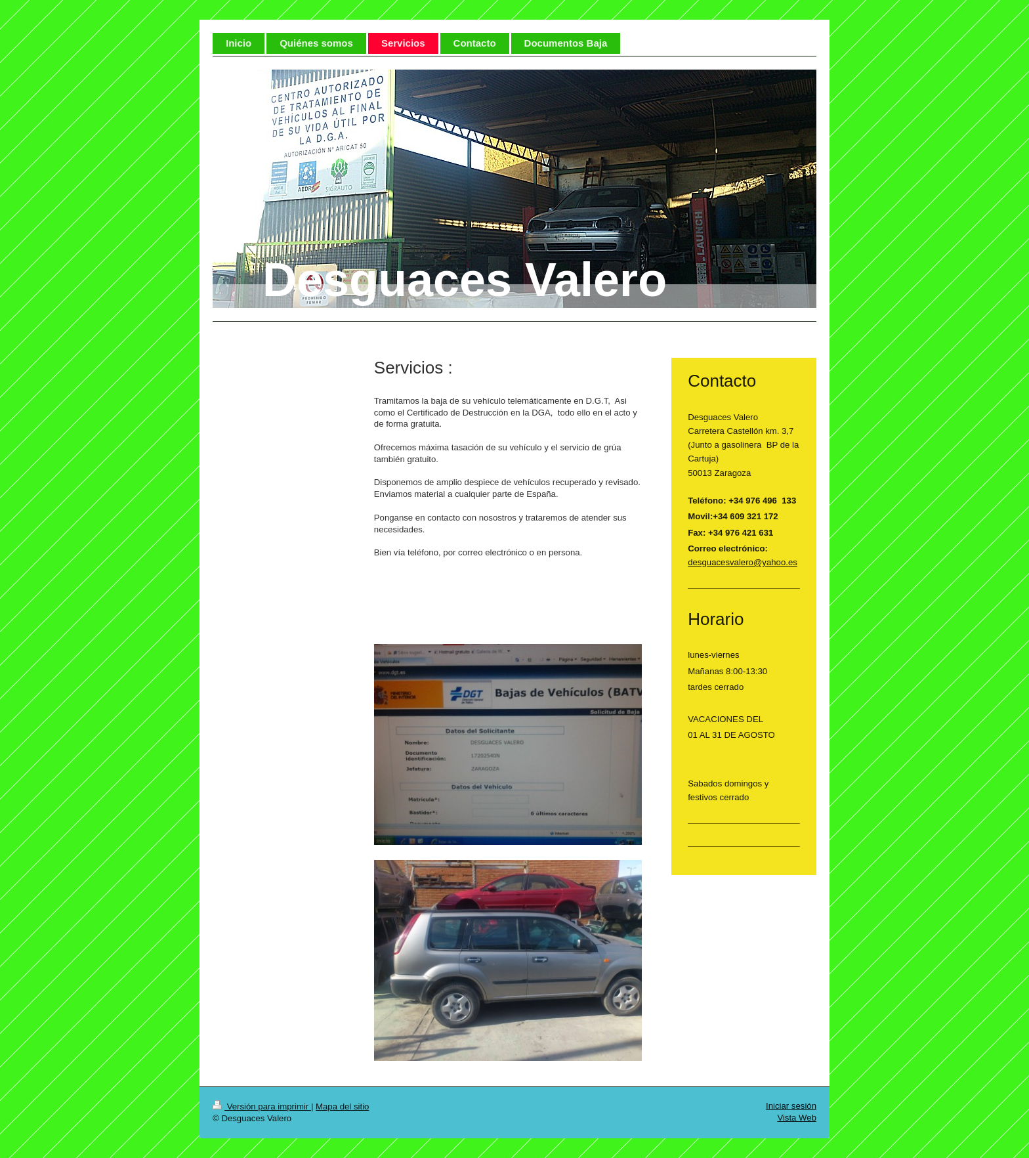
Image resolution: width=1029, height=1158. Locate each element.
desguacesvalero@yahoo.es (742, 562)
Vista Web (796, 1118)
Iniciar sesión (791, 1106)
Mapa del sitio (342, 1106)
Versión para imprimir (262, 1106)
